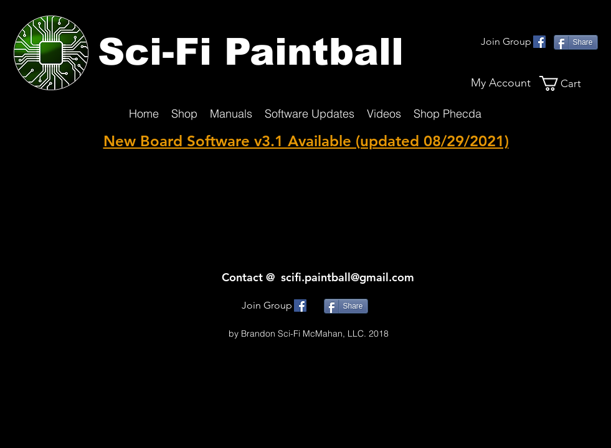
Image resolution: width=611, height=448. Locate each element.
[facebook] (539, 41)
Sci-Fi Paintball (251, 52)
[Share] (576, 42)
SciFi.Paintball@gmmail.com (309, 321)
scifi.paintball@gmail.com (347, 277)
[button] (568, 83)
